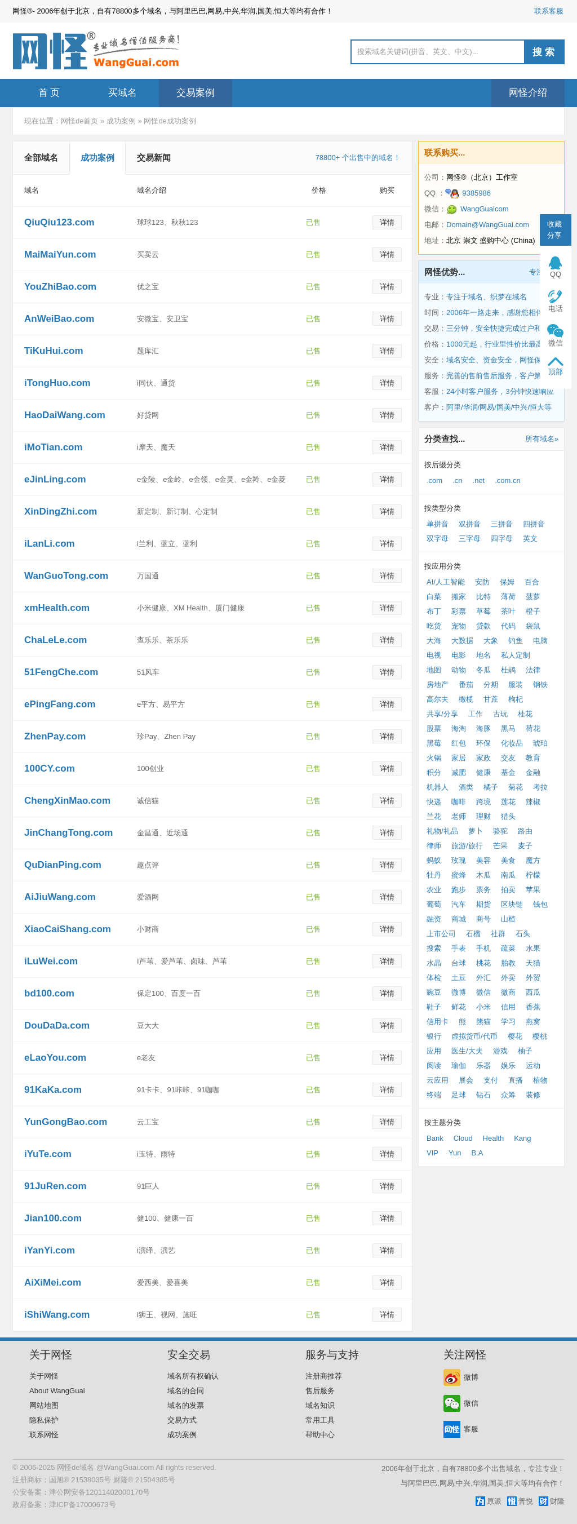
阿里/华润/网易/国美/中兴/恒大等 (499, 407)
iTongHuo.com (57, 383)
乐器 (483, 1065)
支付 (490, 1080)
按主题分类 (442, 1122)
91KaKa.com (53, 1089)
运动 (533, 1065)
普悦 (525, 1501)
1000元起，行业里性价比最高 (494, 344)
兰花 (434, 816)
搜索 (544, 52)
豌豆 (434, 992)
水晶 (434, 963)
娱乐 (508, 1065)
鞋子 (434, 1007)
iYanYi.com (49, 1250)
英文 (530, 538)
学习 (508, 1021)
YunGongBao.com (65, 1122)
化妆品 (512, 743)
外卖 (508, 977)
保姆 (507, 582)
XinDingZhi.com (60, 511)
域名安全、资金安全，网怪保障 (497, 360)
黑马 (508, 728)
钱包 (540, 904)
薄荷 (508, 596)
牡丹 (434, 875)
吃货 (434, 626)
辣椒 (533, 802)
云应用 (438, 1080)
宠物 (458, 626)
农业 (434, 889)
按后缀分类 (442, 464)
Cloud (463, 1138)
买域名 (122, 92)
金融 (533, 772)
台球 (458, 963)
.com (434, 480)
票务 (483, 889)
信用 (508, 1007)
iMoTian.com (53, 447)
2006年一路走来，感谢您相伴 (494, 312)
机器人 (438, 787)
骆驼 (500, 831)
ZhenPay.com (55, 736)
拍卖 (508, 889)
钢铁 (540, 684)
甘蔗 (490, 699)
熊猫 (483, 1021)
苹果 (533, 889)
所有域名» (541, 439)
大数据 (462, 640)
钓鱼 (515, 640)
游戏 (500, 1051)
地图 (434, 670)
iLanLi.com (49, 543)
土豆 (458, 977)
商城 (458, 919)
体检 (434, 977)
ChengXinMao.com (67, 800)
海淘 (458, 728)
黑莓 (434, 743)
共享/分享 (442, 714)
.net (479, 480)
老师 (458, 816)
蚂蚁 (434, 860)
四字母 (502, 538)
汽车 (458, 904)
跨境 (483, 802)
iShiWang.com (57, 1314)
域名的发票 (185, 1405)
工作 (475, 714)
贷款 (483, 626)
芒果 (500, 845)
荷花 (533, 728)
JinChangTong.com (68, 832)
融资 (434, 919)
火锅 (434, 758)
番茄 (466, 684)
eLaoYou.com (55, 1057)
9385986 (468, 193)
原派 (494, 1501)
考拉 (540, 787)
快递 (434, 802)
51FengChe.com (61, 672)
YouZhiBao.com (60, 286)
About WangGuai (57, 1390)
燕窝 (533, 1021)
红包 (458, 743)
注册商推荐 (323, 1376)
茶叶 (508, 611)
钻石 (483, 1095)
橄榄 (466, 699)
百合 (532, 582)
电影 (458, 655)
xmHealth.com (57, 607)
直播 (515, 1080)
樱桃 (539, 1036)
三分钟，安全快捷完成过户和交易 (501, 328)
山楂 (508, 919)
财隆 (557, 1501)
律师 (434, 845)
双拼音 (470, 524)
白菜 (434, 596)
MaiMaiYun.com (60, 254)
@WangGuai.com (125, 1467)
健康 (483, 772)
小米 (483, 1007)
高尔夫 (438, 699)
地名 (483, 655)
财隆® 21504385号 (144, 1480)
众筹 (508, 1095)
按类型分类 (442, 508)
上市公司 (441, 933)
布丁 (434, 611)
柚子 (525, 1051)
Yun (455, 1153)
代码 (508, 626)
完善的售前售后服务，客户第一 (497, 375)
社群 (498, 933)
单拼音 (438, 524)
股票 (434, 728)
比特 (483, 596)
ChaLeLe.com (55, 640)
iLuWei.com (51, 961)
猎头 (508, 816)
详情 (387, 222)
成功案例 (121, 121)
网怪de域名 (75, 1467)
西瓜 (533, 992)
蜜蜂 (458, 875)
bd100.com (49, 993)
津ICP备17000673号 (82, 1504)
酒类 (466, 787)
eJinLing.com (55, 479)
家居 (458, 758)
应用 (434, 1051)
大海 (434, 640)
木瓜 (483, 875)
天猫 (533, 963)
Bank (435, 1138)
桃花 (483, 963)
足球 (458, 1095)
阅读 (434, 1065)
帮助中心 (320, 1434)
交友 (508, 758)
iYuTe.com (48, 1154)
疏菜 (508, 948)
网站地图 (44, 1405)
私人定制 (515, 655)
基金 (508, 772)
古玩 (500, 714)
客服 (471, 1429)
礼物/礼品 (442, 831)
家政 (483, 758)
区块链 (512, 904)
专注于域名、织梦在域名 (486, 297)
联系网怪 (44, 1434)
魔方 (533, 860)
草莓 (483, 611)
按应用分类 (442, 566)
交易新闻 (154, 157)
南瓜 (508, 875)
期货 (483, 904)
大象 (490, 640)
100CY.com (49, 768)
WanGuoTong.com (66, 575)
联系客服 (548, 11)
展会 (466, 1080)
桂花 (525, 714)
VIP (432, 1153)
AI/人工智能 (446, 582)
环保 (483, 743)
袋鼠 (533, 626)
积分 (434, 772)
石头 (523, 933)
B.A (477, 1153)
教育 (533, 758)
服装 (515, 684)
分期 (490, 684)
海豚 (483, 728)
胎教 (508, 963)
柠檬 (533, 875)
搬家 (458, 596)
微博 (458, 992)
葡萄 (434, 904)
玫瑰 (458, 860)
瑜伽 (458, 1065)
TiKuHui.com (53, 350)
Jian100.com (53, 1218)
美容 (483, 860)
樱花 (515, 1036)
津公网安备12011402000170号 (99, 1492)
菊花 (515, 787)
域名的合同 (185, 1390)
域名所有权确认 (193, 1376)
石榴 (473, 933)
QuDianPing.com (62, 865)
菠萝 (533, 596)
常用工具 (320, 1420)
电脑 (540, 640)
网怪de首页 (79, 121)
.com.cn (508, 480)
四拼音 (534, 524)
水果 (533, 948)
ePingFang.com (60, 704)
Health (493, 1138)
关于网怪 (44, 1376)
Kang (522, 1138)
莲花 (508, 802)
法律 (533, 670)
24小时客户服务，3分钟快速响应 (500, 391)
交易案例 (195, 92)
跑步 (458, 889)
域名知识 (320, 1405)
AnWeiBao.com (59, 318)
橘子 (490, 787)
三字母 (470, 538)
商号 (483, 919)
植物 (540, 1080)
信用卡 (438, 1021)
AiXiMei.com (52, 1282)
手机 (483, 948)
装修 (533, 1095)
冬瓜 (483, 670)
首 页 (49, 92)
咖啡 (458, 802)
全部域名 (41, 157)
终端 (434, 1095)
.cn (457, 480)
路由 (525, 831)
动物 (458, 670)
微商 (508, 992)
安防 (482, 582)
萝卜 (475, 831)
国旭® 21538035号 (80, 1480)
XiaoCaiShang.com (67, 929)
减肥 (458, 772)
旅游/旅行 (467, 845)
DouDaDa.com (57, 1025)
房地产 (438, 684)
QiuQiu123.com (59, 222)
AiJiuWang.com (60, 897)
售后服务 (320, 1390)
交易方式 (182, 1420)
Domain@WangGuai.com (487, 224)
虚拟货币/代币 (474, 1036)
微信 (483, 992)
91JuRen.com (55, 1186)
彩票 (458, 611)
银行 (434, 1036)
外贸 (533, 977)
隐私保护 (44, 1420)
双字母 (438, 538)
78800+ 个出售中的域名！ (358, 157)
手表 (458, 948)
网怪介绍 (528, 92)
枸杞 (515, 699)
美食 (508, 860)
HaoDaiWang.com (64, 415)
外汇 (483, 977)
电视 (434, 655)
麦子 (525, 845)
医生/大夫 (467, 1051)
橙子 (533, 611)
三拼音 (502, 524)
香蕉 (533, 1007)
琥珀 (540, 743)
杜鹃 (508, 670)
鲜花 (458, 1007)
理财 (483, 816)
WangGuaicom (477, 209)
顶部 (555, 371)
